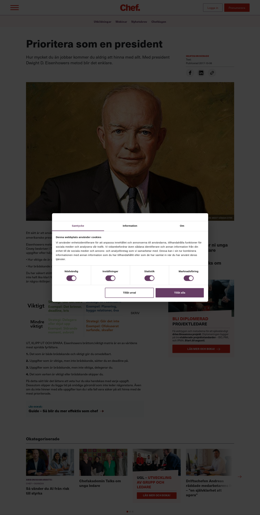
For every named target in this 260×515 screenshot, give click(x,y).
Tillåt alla (179, 292)
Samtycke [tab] (78, 225)
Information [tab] (130, 225)
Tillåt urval (129, 292)
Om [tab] (182, 225)
